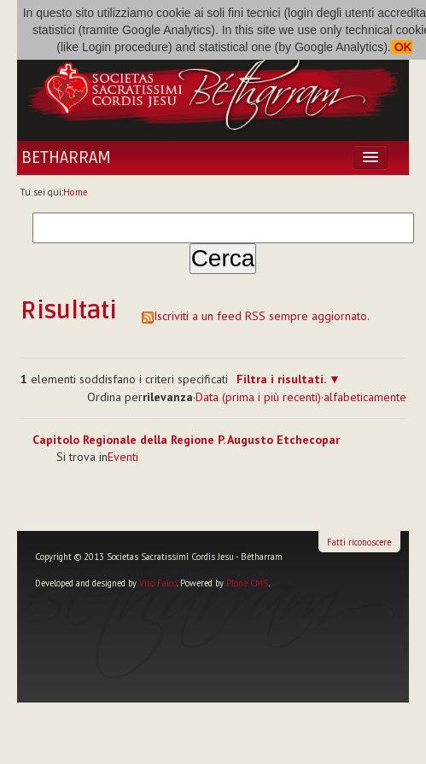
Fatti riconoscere (359, 542)
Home (75, 192)
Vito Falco (158, 583)
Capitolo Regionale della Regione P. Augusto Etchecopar (186, 439)
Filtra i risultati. (280, 379)
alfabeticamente (365, 397)
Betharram (66, 158)
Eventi (123, 456)
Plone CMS (247, 583)
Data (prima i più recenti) (258, 397)
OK (401, 47)
